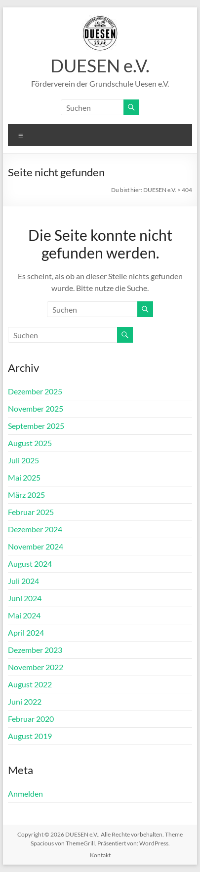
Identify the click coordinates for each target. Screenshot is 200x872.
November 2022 (35, 667)
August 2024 (30, 563)
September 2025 (36, 425)
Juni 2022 (24, 701)
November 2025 (35, 408)
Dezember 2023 (35, 649)
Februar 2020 (31, 718)
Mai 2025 (24, 477)
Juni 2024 (24, 598)
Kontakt (100, 855)
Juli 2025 (23, 460)
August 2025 (30, 443)
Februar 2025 (31, 512)
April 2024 (26, 632)
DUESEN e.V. (100, 65)
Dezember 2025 (35, 391)
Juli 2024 (23, 580)
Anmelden (25, 793)
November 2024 (35, 546)
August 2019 (30, 736)
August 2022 (30, 684)
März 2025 (26, 494)
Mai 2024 (24, 615)
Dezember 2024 (35, 529)
